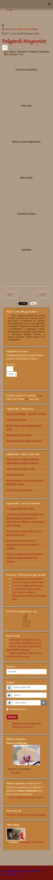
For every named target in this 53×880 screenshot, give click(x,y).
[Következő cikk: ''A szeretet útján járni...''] (42, 294)
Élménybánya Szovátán (19, 435)
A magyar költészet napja (20, 508)
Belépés (12, 717)
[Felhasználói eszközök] (4, 47)
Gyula (40, 395)
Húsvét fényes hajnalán (19, 490)
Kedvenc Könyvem (16, 419)
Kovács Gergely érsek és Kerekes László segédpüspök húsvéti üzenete (24, 558)
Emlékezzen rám (17, 709)
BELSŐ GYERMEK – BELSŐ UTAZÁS (26, 414)
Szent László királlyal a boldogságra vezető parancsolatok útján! (29, 595)
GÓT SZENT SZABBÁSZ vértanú (25, 639)
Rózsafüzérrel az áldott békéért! (23, 441)
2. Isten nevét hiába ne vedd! (26, 589)
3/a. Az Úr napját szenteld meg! (28, 585)
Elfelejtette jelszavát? (22, 727)
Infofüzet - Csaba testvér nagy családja (25, 814)
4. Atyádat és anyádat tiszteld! (27, 579)
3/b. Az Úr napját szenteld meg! (28, 582)
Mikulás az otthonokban (32, 842)
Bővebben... (17, 773)
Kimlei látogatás (15, 474)
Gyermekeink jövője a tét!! (20, 469)
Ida (26, 399)
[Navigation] (49, 4)
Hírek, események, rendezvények (21, 29)
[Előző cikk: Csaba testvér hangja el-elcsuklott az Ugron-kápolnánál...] (10, 294)
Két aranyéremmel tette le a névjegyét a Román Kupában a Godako (23, 544)
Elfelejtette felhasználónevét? (26, 723)
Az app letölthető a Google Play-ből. (26, 797)
